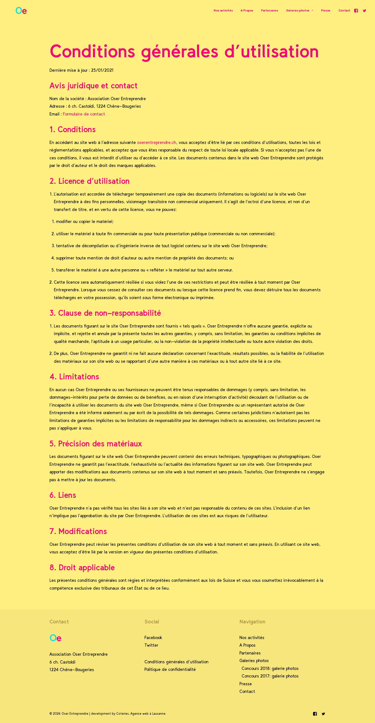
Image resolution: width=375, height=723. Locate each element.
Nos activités (223, 11)
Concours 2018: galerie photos (270, 668)
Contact (344, 11)
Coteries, (122, 713)
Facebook (153, 637)
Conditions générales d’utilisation (176, 662)
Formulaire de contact (84, 114)
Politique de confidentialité (170, 669)
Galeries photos (299, 11)
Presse (325, 11)
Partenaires (269, 11)
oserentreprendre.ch (156, 142)
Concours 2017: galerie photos (270, 676)
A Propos (247, 11)
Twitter (151, 645)
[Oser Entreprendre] (15, 11)
